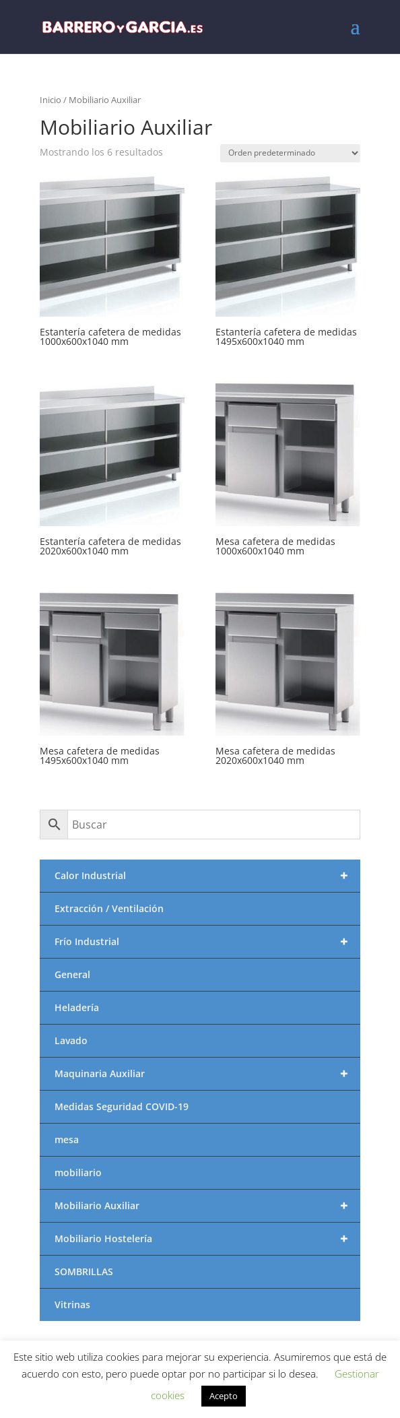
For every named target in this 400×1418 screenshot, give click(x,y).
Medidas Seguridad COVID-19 (122, 1106)
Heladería (77, 1007)
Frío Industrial (207, 942)
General (72, 974)
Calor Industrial (207, 876)
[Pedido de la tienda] (290, 153)
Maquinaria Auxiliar (207, 1074)
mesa (67, 1139)
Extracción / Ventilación (109, 908)
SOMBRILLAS (84, 1271)
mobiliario (78, 1172)
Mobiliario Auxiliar (207, 1206)
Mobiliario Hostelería (207, 1239)
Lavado (71, 1040)
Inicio (50, 100)
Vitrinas (72, 1304)
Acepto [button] (223, 1396)
